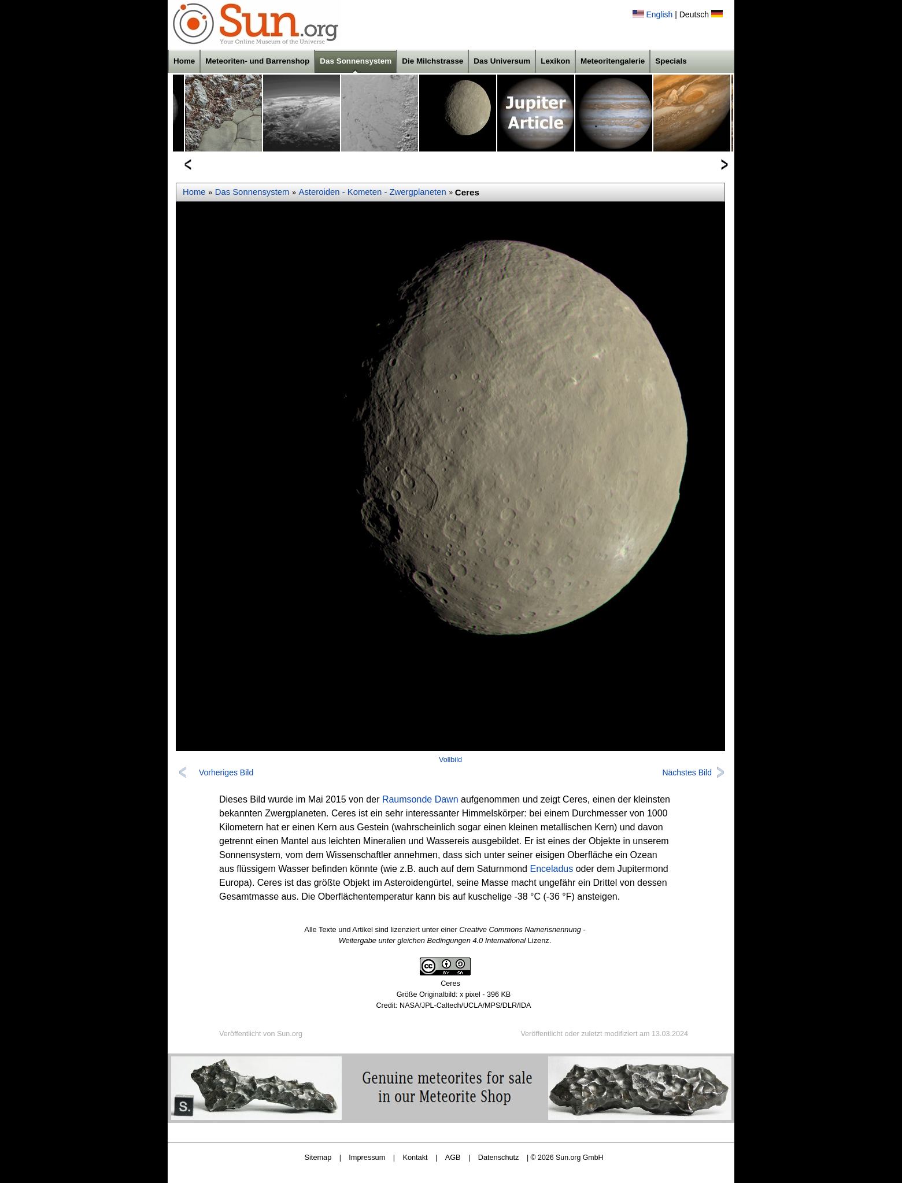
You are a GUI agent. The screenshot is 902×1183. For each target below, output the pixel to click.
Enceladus (551, 869)
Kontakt (414, 1157)
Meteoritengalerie (613, 61)
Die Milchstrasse (432, 61)
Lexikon (555, 61)
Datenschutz (498, 1157)
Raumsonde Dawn (420, 799)
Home (184, 61)
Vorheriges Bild (226, 772)
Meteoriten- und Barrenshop (257, 61)
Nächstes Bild (687, 772)
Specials (671, 61)
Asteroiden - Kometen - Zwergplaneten (372, 192)
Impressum (367, 1157)
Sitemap (318, 1157)
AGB (453, 1157)
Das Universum (502, 61)
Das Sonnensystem (355, 61)
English (659, 14)
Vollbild (450, 760)
